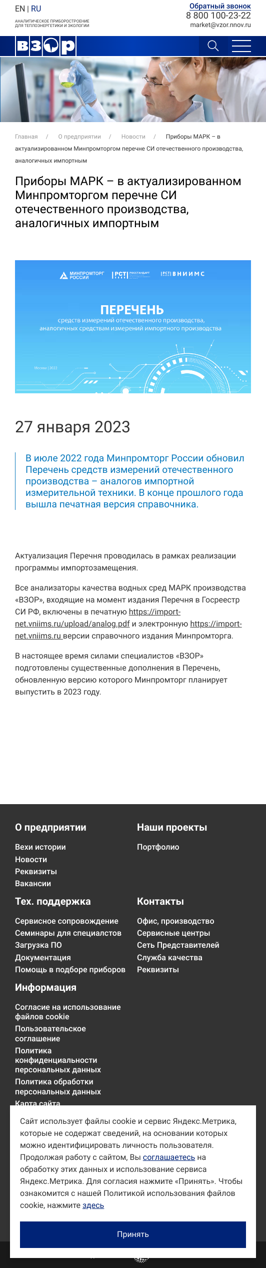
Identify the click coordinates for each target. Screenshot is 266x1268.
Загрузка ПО (38, 945)
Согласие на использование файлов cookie (68, 1011)
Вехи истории (40, 847)
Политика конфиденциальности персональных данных (58, 1060)
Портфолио (158, 847)
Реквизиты (36, 871)
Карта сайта (37, 1103)
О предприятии (50, 827)
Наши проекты (172, 827)
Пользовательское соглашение (50, 1033)
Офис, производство (175, 921)
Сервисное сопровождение (66, 921)
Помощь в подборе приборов (70, 969)
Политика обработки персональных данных (58, 1086)
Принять (133, 1234)
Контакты (160, 901)
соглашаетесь (169, 1157)
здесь (93, 1205)
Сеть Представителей (178, 945)
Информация (45, 987)
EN (20, 9)
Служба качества (169, 957)
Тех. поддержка (53, 901)
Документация (43, 957)
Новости (31, 859)
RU (36, 9)
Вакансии (33, 883)
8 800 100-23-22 (218, 16)
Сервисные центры (173, 933)
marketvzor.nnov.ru (220, 25)
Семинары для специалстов (68, 933)
